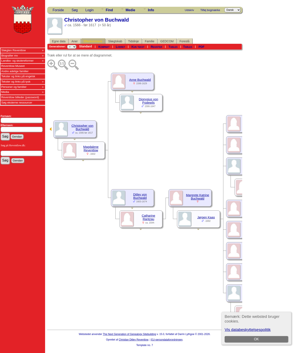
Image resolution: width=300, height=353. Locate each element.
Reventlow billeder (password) (20, 97)
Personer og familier (13, 86)
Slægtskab (115, 41)
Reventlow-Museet (13, 66)
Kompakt (103, 46)
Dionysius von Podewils (148, 101)
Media (5, 92)
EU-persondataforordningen (166, 339)
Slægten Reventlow (13, 50)
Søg (75, 10)
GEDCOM (167, 41)
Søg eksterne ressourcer (16, 102)
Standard (85, 46)
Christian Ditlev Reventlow (133, 339)
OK (256, 339)
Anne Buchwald (140, 79)
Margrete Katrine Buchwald (197, 196)
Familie (149, 41)
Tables (173, 46)
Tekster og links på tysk (15, 81)
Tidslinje (133, 41)
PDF (202, 46)
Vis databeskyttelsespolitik (248, 329)
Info (151, 10)
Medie (130, 10)
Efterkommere (93, 41)
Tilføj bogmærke (210, 10)
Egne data (59, 41)
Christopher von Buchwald (82, 127)
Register (156, 46)
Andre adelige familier (15, 71)
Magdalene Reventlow (91, 148)
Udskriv (189, 10)
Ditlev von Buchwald (140, 196)
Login (89, 10)
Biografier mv (9, 55)
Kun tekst (137, 46)
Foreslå (184, 41)
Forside (58, 10)
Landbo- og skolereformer (17, 60)
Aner (74, 41)
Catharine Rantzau (148, 217)
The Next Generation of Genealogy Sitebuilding (129, 334)
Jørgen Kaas (206, 217)
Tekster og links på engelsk (18, 76)
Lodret (120, 46)
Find (109, 10)
